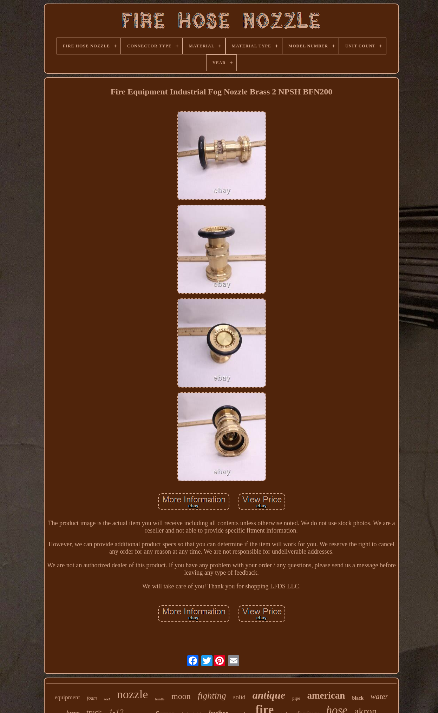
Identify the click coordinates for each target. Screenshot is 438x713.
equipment (67, 697)
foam (92, 698)
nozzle (132, 694)
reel (107, 699)
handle (159, 699)
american (326, 695)
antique (269, 695)
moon (181, 696)
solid (239, 697)
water (379, 696)
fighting (212, 696)
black (358, 698)
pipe (296, 698)
